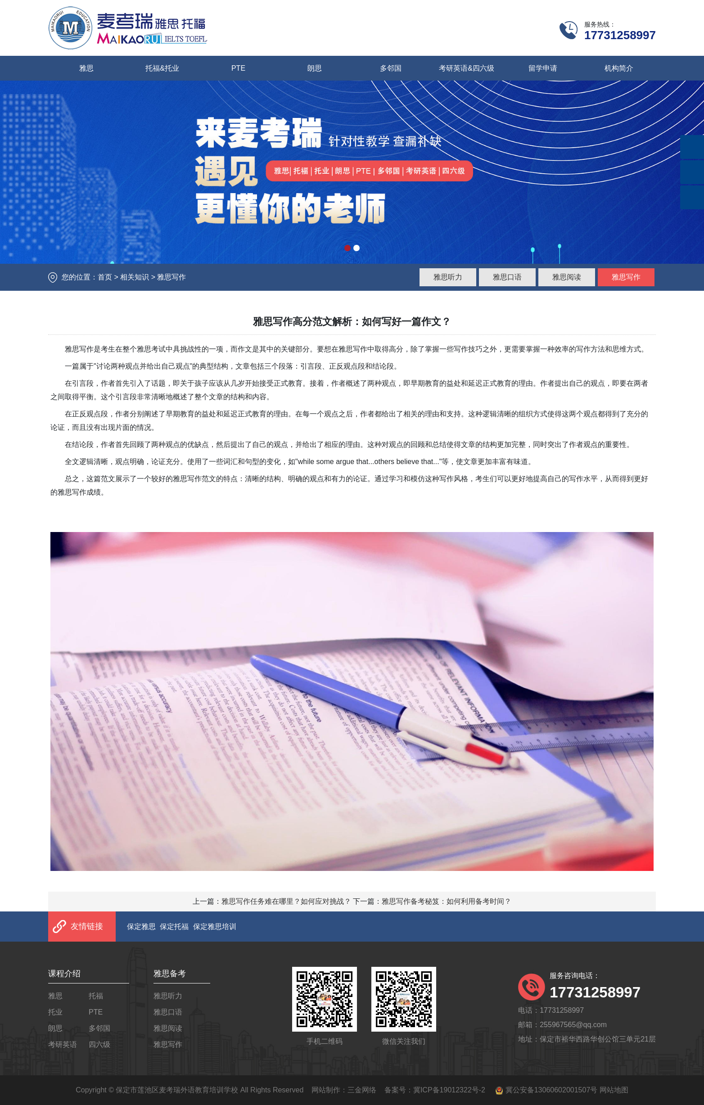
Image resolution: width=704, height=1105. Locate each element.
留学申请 (542, 68)
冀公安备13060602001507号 (551, 1090)
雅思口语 (507, 277)
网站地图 (614, 1090)
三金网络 (361, 1090)
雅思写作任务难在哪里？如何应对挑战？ (286, 901)
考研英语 (62, 1044)
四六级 (99, 1044)
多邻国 (391, 68)
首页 (105, 277)
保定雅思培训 (214, 926)
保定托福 (174, 926)
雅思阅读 (566, 277)
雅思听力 (447, 277)
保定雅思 (141, 926)
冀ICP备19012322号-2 (449, 1090)
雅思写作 (626, 277)
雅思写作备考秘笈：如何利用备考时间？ (446, 901)
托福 (96, 996)
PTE (238, 68)
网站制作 (325, 1090)
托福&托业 (162, 68)
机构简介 (619, 68)
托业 (55, 1012)
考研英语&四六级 (466, 68)
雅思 (86, 68)
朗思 (314, 68)
